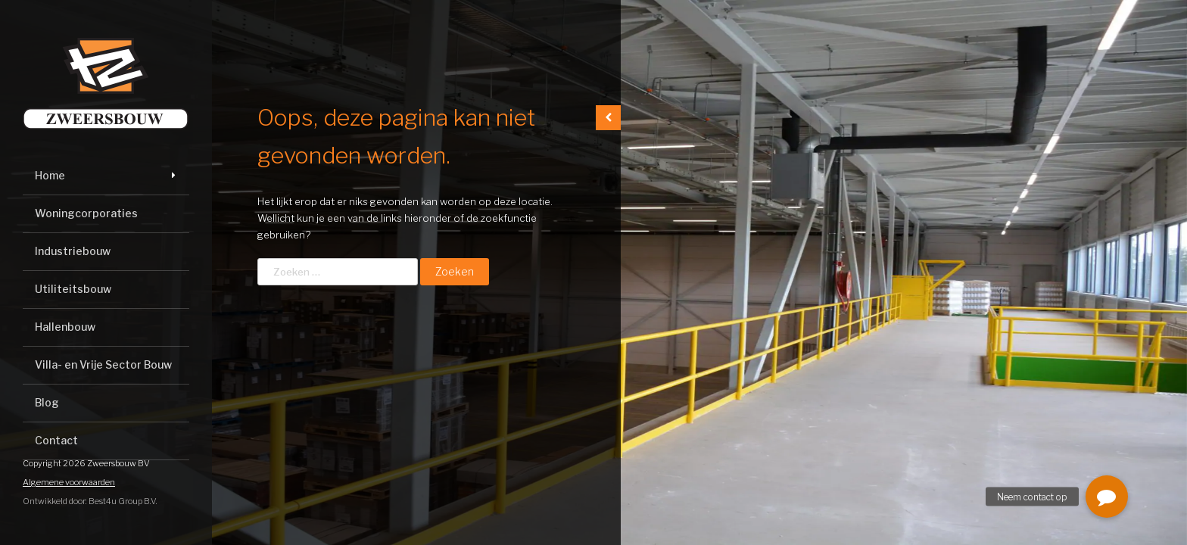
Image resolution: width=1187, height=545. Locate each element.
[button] (1107, 496)
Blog (47, 402)
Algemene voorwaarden (69, 482)
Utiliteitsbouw (73, 288)
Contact (56, 440)
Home (50, 175)
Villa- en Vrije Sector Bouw (103, 364)
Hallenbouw (65, 326)
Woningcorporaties (86, 213)
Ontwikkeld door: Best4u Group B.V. (90, 501)
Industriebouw (73, 250)
